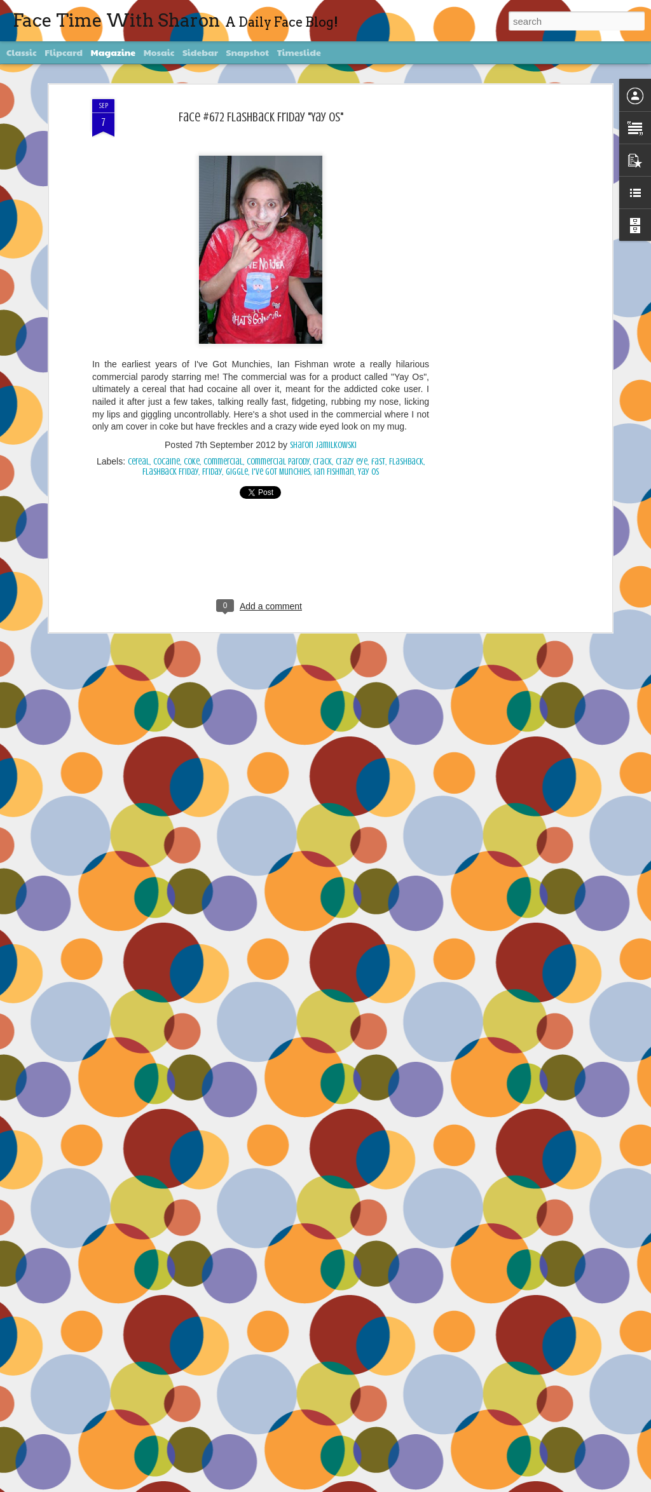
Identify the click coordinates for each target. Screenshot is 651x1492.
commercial (223, 461)
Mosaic (159, 52)
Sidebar (200, 52)
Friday (212, 472)
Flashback (406, 461)
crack (322, 461)
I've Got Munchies (281, 472)
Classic (21, 52)
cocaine (166, 461)
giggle (237, 472)
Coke (192, 461)
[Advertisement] (499, 299)
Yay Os (368, 472)
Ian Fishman (334, 472)
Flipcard (64, 52)
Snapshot (247, 52)
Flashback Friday (170, 472)
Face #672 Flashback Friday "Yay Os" (261, 117)
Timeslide (299, 52)
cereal (138, 461)
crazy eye (351, 461)
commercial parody (278, 461)
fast (378, 461)
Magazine (113, 52)
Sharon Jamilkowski (323, 445)
